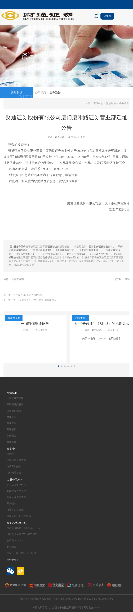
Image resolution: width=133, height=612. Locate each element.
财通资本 (11, 417)
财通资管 (11, 423)
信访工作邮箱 (14, 466)
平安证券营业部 (89, 250)
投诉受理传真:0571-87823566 (22, 534)
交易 (63, 163)
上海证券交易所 (15, 398)
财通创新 (11, 429)
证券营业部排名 (51, 254)
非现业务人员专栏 (16, 491)
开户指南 (11, 503)
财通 (11, 151)
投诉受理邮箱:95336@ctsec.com (23, 528)
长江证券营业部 (99, 254)
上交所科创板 (14, 410)
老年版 (107, 16)
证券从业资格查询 (16, 485)
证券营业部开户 (26, 254)
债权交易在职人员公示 (19, 516)
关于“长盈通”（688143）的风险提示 (101, 323)
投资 (20, 144)
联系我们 (11, 454)
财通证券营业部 (75, 254)
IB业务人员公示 (15, 509)
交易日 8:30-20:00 (16, 540)
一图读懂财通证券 (35, 323)
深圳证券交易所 (15, 404)
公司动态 (40, 92)
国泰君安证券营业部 (99, 246)
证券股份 (20, 151)
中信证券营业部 (41, 250)
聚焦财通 (111, 103)
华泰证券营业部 (65, 250)
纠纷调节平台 (14, 472)
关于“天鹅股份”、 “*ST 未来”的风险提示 (35, 300)
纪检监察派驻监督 (16, 460)
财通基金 (11, 442)
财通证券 (60, 137)
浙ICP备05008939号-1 (67, 599)
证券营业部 (62, 151)
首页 (87, 103)
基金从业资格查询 (16, 497)
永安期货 (11, 435)
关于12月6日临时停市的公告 (28, 295)
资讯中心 (98, 103)
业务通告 (55, 92)
